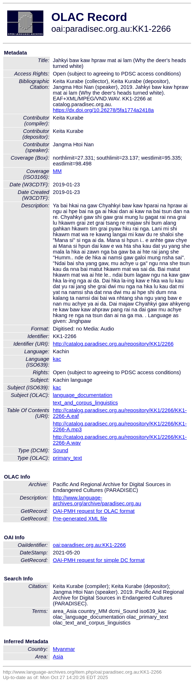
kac (57, 359)
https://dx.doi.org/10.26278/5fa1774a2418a (103, 110)
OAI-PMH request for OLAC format (93, 511)
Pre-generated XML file (80, 519)
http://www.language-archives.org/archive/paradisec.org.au (97, 500)
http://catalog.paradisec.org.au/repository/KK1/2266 (113, 344)
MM (57, 171)
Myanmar (64, 649)
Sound (60, 450)
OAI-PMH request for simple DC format (99, 560)
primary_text (67, 458)
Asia (58, 657)
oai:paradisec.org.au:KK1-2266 (89, 545)
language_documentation (82, 395)
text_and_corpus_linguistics (85, 403)
